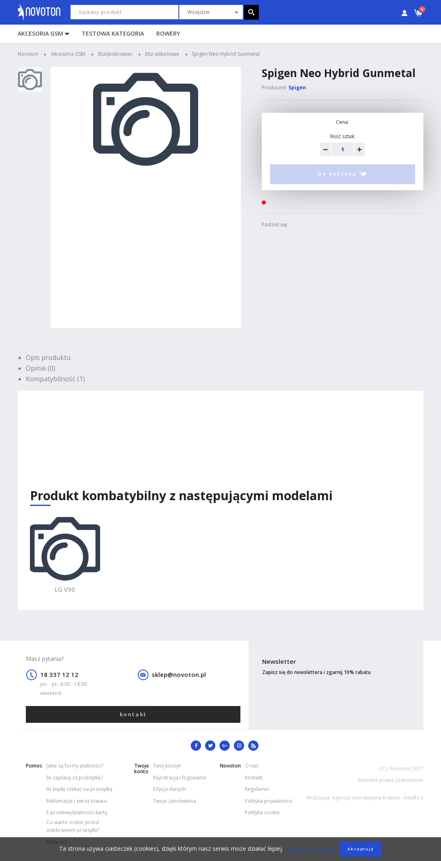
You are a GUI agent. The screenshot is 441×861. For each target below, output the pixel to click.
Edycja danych (169, 789)
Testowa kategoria (113, 33)
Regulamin (257, 789)
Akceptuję (360, 849)
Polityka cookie (262, 812)
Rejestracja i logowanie (179, 777)
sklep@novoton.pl (179, 674)
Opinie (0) (40, 368)
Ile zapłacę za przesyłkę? (74, 777)
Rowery (168, 33)
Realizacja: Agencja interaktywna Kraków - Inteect (364, 797)
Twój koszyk (167, 765)
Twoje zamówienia (174, 800)
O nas (251, 765)
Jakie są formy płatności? (74, 765)
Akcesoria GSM (40, 33)
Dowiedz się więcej (309, 848)
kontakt (133, 714)
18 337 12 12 (59, 674)
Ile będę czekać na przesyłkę (79, 789)
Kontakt (254, 777)
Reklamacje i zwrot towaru (76, 800)
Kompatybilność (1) (55, 378)
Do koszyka (343, 174)
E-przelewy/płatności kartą (76, 812)
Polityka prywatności (268, 800)
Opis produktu (48, 357)
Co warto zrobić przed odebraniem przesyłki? (72, 826)
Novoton (28, 53)
